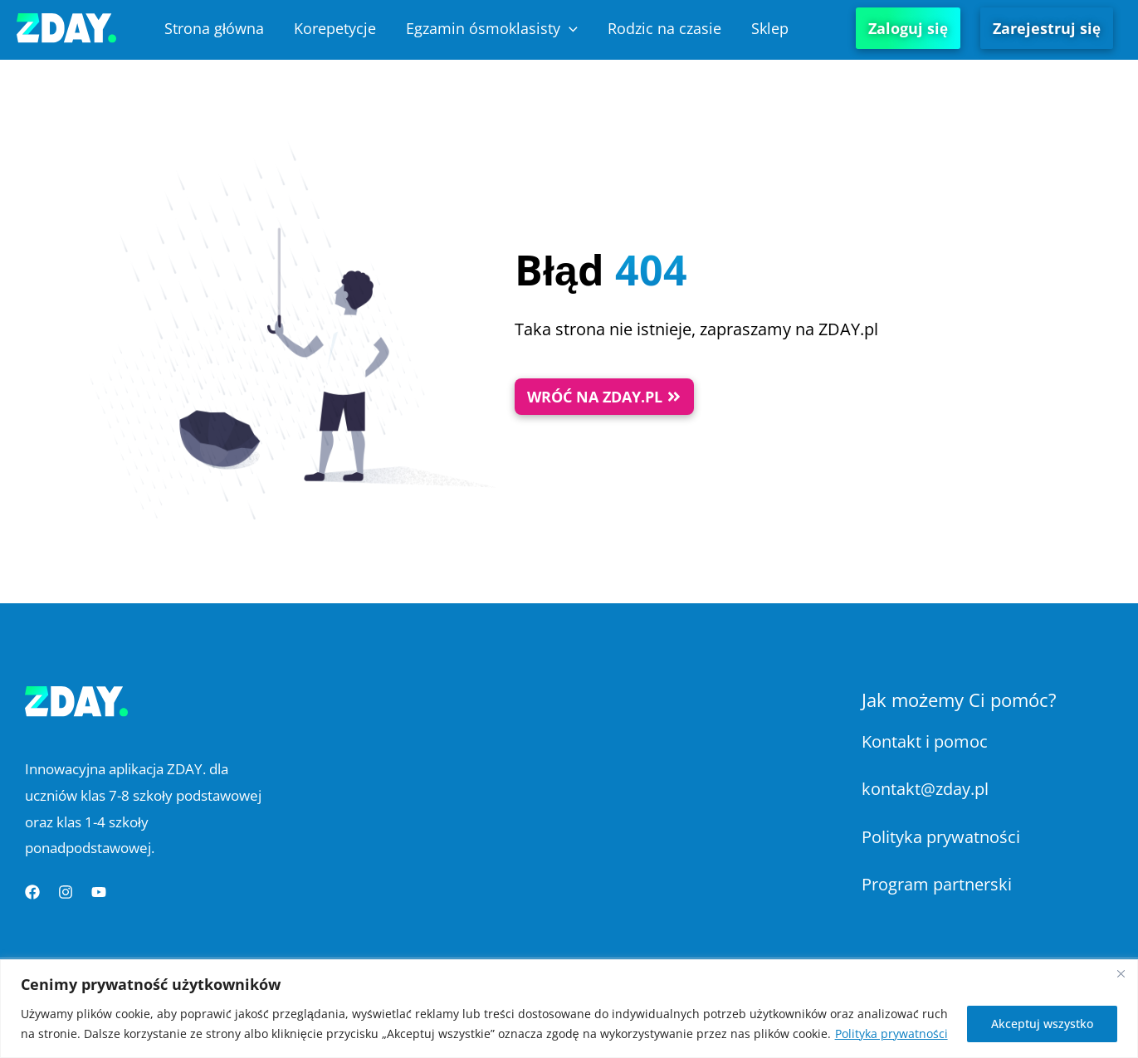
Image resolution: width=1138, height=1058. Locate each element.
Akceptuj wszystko (1042, 1023)
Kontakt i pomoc (925, 741)
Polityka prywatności (891, 1033)
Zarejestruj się (1047, 28)
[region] (569, 1008)
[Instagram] (65, 892)
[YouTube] (98, 892)
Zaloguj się (908, 28)
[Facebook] (32, 892)
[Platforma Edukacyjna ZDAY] (66, 26)
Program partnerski (937, 884)
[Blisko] (1121, 973)
